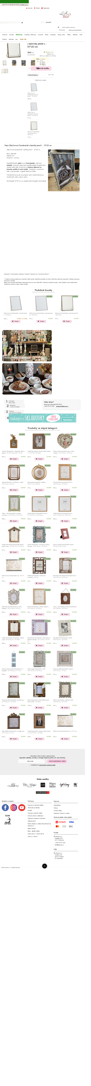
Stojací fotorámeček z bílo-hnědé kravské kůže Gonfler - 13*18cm (38, 701)
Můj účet (30, 8)
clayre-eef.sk (40, 834)
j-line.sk (35, 836)
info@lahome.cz (24, 5)
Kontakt (30, 810)
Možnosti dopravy (33, 75)
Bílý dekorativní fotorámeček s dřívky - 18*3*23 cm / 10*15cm (63, 639)
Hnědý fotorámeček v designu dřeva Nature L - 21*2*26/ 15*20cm (39, 452)
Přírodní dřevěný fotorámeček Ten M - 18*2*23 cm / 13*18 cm (63, 483)
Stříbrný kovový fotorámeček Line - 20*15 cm (13, 576)
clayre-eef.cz (31, 834)
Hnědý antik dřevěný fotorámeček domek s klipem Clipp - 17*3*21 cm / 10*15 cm (13, 545)
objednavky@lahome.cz (62, 406)
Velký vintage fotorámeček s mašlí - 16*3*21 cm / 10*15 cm (37, 670)
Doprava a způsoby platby (35, 805)
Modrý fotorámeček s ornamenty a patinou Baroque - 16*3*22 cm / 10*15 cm (39, 545)
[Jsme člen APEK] (7, 819)
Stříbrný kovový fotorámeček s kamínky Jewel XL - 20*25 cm (33, 114)
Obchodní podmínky (34, 808)
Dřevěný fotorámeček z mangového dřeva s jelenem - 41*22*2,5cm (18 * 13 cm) (13, 452)
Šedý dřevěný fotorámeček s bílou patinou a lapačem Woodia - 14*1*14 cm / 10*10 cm (39, 639)
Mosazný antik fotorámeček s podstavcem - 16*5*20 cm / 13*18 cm (13, 701)
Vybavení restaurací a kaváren (36, 818)
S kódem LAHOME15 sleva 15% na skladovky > (42, 2)
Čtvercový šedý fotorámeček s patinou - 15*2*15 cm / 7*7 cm (63, 670)
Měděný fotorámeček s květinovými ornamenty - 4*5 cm (37, 576)
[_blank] (21, 807)
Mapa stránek (31, 828)
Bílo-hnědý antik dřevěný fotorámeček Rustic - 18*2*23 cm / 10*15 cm (65, 576)
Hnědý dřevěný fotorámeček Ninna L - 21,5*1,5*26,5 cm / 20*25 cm (63, 514)
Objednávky (57, 805)
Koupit (16, 321)
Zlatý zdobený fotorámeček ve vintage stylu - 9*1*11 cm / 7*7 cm (13, 732)
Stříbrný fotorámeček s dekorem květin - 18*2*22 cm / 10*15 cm (63, 701)
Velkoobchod (31, 821)
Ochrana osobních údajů (35, 813)
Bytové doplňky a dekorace (17, 274)
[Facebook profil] (5, 807)
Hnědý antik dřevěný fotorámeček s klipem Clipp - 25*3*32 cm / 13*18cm (13, 639)
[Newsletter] (31, 761)
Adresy (56, 808)
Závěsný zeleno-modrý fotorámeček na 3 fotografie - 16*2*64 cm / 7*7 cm (12, 670)
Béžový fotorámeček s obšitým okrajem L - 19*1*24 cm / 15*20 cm (38, 607)
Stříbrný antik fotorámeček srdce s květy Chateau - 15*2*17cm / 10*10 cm (63, 452)
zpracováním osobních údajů (47, 765)
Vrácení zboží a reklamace (35, 816)
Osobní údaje (58, 811)
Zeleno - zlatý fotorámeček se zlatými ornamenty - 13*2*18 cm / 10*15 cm (12, 514)
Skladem (27, 274)
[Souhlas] (30, 765)
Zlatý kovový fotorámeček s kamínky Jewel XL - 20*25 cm (33, 133)
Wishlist (38, 8)
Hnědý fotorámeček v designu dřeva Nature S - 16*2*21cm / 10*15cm (39, 732)
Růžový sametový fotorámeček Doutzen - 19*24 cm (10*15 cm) (63, 545)
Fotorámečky (7, 274)
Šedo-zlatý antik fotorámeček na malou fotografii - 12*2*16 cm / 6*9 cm (12, 607)
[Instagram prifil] (13, 807)
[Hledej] (22, 22)
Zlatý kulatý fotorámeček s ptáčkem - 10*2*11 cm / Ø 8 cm (37, 483)
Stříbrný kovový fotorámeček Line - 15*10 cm (65, 731)
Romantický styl (34, 274)
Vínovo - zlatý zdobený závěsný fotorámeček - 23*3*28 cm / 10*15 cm (65, 607)
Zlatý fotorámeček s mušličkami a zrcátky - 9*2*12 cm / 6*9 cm (13, 483)
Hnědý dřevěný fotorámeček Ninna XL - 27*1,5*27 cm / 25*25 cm (38, 514)
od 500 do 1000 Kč (43, 274)
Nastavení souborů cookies (62, 813)
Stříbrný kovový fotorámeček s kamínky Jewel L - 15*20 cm (33, 94)
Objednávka (46, 8)
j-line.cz (30, 836)
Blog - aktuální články (34, 831)
